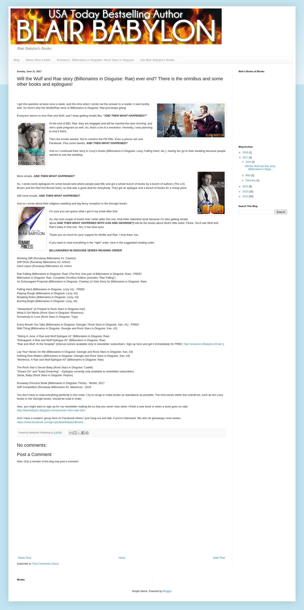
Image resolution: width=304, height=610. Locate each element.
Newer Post (24, 557)
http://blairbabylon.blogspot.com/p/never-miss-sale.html (51, 410)
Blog (16, 60)
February (251, 180)
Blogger (167, 591)
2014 (246, 196)
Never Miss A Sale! (38, 60)
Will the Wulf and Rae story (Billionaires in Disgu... (260, 168)
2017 (246, 157)
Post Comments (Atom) (45, 563)
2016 (246, 186)
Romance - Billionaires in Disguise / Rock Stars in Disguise (95, 60)
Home (122, 557)
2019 (246, 152)
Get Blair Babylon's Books (157, 60)
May (248, 175)
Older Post (219, 557)
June (249, 161)
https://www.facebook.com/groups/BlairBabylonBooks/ (50, 422)
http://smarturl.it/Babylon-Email (203, 344)
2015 (246, 191)
